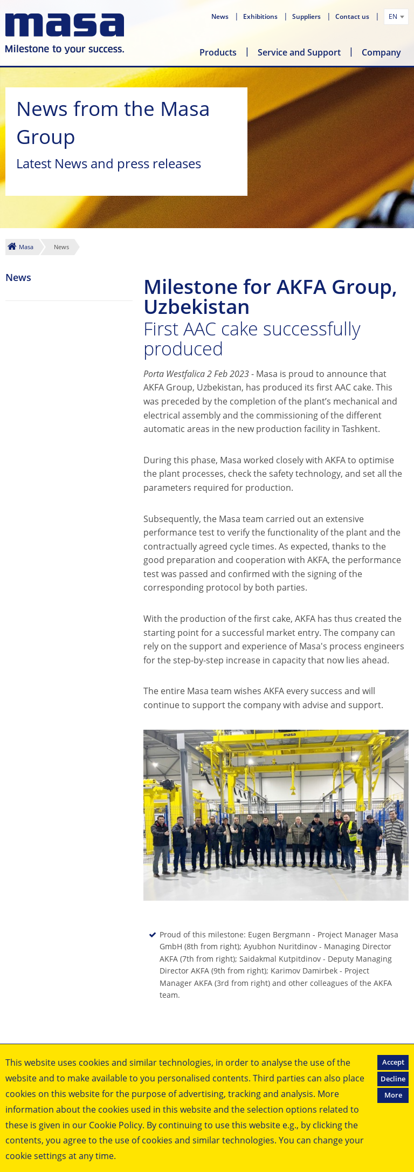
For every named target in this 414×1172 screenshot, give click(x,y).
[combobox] (396, 16)
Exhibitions (261, 16)
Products (218, 52)
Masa (26, 247)
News (220, 16)
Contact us (353, 16)
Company (381, 52)
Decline (393, 1079)
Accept (393, 1062)
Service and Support (299, 52)
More (393, 1095)
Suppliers (307, 16)
